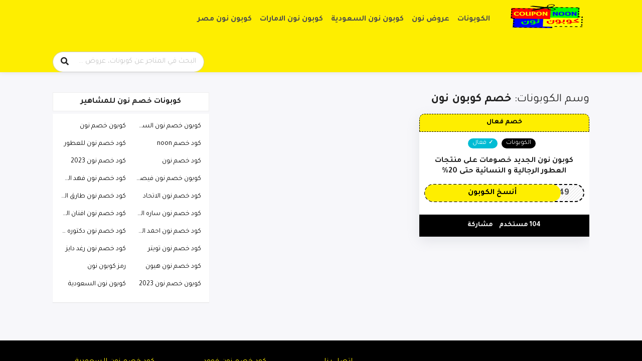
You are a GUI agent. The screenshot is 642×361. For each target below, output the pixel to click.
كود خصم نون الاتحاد (172, 196)
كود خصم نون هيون (173, 266)
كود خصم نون (181, 161)
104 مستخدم (520, 225)
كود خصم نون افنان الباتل (91, 214)
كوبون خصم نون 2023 (170, 284)
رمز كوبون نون (106, 266)
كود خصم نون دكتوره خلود (91, 231)
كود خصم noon (179, 143)
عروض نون (430, 20)
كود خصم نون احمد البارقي (166, 231)
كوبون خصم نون (103, 126)
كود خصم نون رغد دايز (96, 249)
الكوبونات (473, 20)
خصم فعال (504, 122)
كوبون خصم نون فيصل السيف (166, 179)
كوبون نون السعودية (367, 20)
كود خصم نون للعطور (95, 143)
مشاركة (480, 225)
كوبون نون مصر (225, 20)
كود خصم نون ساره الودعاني (166, 214)
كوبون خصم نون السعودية (166, 126)
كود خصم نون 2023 (98, 161)
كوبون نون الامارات (291, 20)
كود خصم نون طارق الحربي (91, 196)
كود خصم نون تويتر (174, 249)
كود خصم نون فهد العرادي (91, 179)
